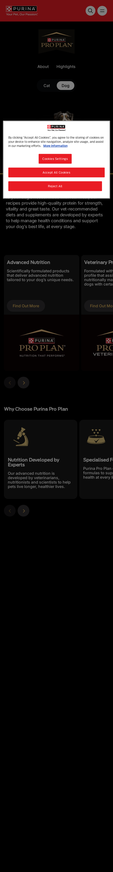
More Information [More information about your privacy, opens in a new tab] (55, 145)
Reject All (55, 186)
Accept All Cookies (56, 172)
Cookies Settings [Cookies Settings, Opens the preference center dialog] (55, 158)
